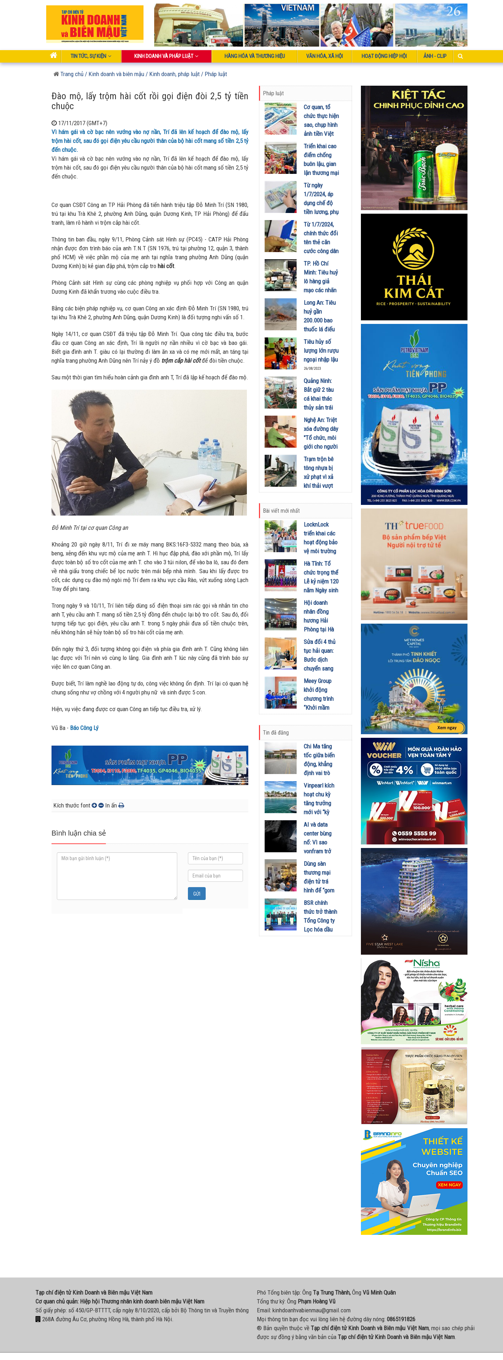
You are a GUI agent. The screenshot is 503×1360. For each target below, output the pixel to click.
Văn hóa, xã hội (324, 56)
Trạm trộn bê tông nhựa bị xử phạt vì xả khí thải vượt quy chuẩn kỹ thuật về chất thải (319, 485)
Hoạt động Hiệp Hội (384, 56)
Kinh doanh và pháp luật (166, 56)
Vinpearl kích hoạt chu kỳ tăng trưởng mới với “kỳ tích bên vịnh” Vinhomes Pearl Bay (319, 812)
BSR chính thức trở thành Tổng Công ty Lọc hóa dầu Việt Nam (320, 920)
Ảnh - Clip (435, 56)
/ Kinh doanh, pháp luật (173, 74)
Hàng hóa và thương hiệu (255, 56)
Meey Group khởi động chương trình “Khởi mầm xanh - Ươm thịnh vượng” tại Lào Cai (319, 707)
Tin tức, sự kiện (91, 56)
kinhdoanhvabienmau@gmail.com (311, 1310)
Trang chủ (68, 74)
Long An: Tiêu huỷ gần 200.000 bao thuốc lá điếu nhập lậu (320, 320)
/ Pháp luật (214, 74)
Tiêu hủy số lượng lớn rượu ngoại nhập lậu (321, 350)
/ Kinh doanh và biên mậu (113, 74)
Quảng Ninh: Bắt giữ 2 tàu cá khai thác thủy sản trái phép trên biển (320, 398)
